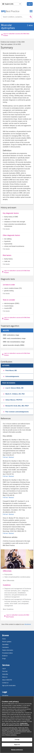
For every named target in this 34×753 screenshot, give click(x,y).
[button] (27, 25)
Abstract (11, 457)
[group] (17, 371)
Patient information (7, 650)
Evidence (5, 655)
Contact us (5, 682)
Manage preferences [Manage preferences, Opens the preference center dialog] (17, 749)
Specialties (5, 644)
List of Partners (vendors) (9, 735)
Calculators (5, 647)
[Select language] (11, 4)
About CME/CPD (7, 680)
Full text (5, 457)
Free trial (4, 671)
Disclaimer (5, 695)
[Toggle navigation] (31, 11)
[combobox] (15, 17)
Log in (30, 4)
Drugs (4, 658)
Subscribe (5, 674)
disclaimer (27, 624)
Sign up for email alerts (9, 685)
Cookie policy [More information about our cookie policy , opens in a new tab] (24, 723)
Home (4, 639)
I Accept (17, 739)
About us (4, 677)
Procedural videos (7, 653)
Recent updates (6, 641)
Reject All (17, 744)
